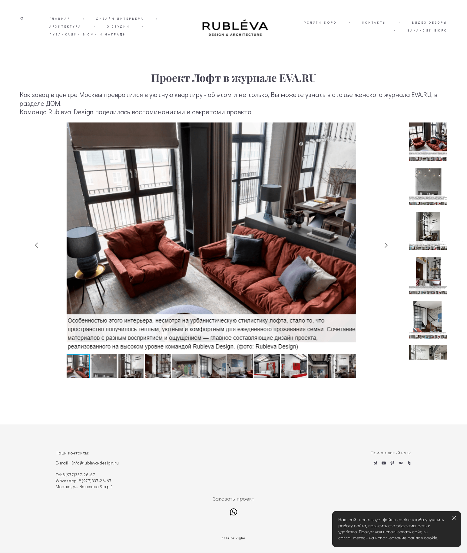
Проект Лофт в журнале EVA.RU (233, 96)
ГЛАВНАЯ (60, 28)
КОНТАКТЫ (422, 32)
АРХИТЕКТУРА (79, 36)
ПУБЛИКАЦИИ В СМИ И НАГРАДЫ (101, 43)
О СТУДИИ (131, 36)
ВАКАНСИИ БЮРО (427, 40)
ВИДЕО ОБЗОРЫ (364, 40)
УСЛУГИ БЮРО (368, 32)
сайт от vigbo (233, 538)
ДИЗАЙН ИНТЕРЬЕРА (120, 28)
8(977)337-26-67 (78, 475)
